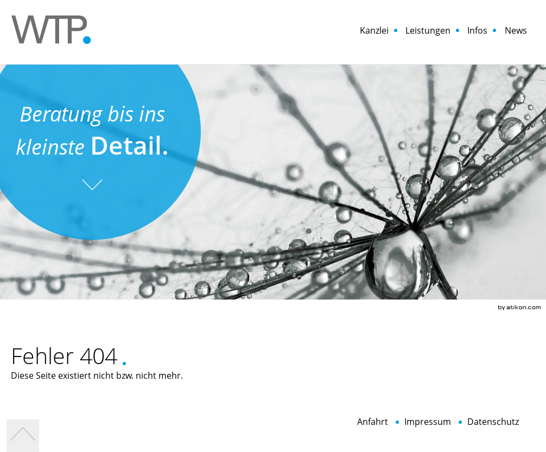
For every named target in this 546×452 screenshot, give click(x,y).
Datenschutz (493, 422)
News (516, 30)
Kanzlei (374, 30)
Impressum (427, 422)
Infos (477, 30)
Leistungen (427, 30)
